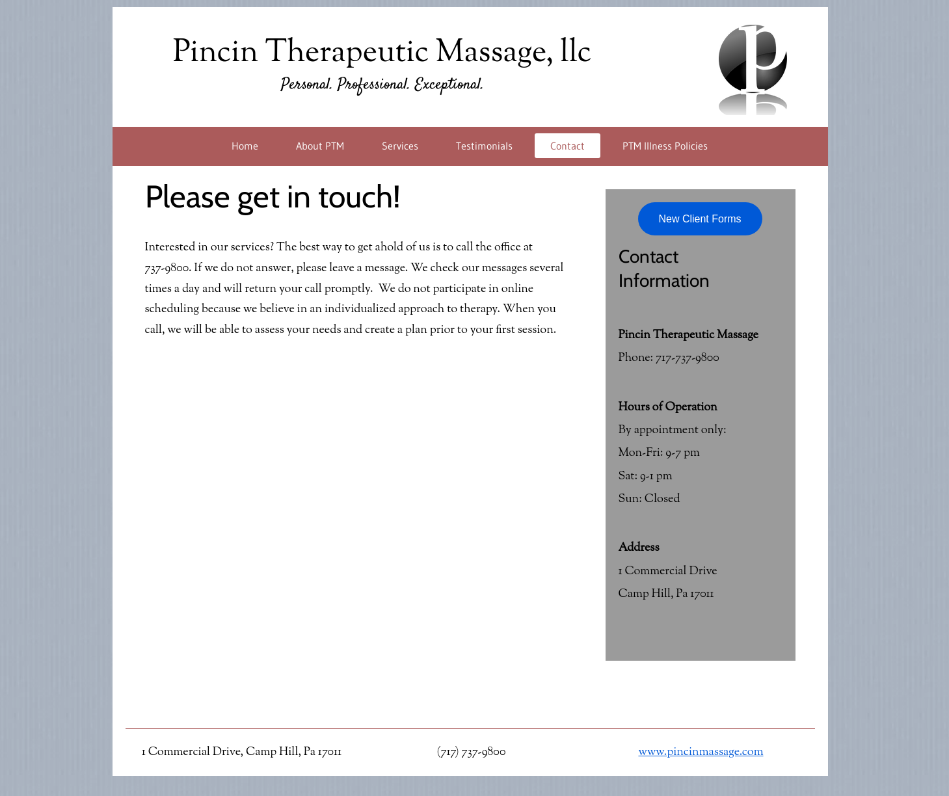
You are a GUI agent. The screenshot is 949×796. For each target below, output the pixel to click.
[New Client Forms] (700, 218)
